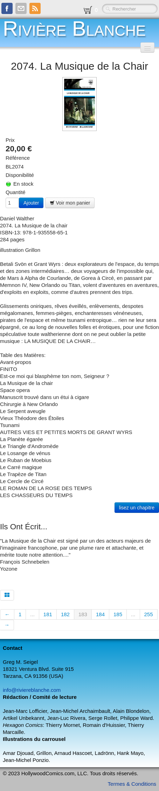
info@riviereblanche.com (32, 690)
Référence (18, 158)
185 (117, 614)
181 (47, 614)
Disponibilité (20, 175)
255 (148, 614)
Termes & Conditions (132, 784)
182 (65, 614)
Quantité (16, 192)
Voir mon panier (70, 203)
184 (100, 614)
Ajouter (31, 203)
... (32, 614)
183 (82, 614)
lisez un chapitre (136, 507)
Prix (10, 140)
